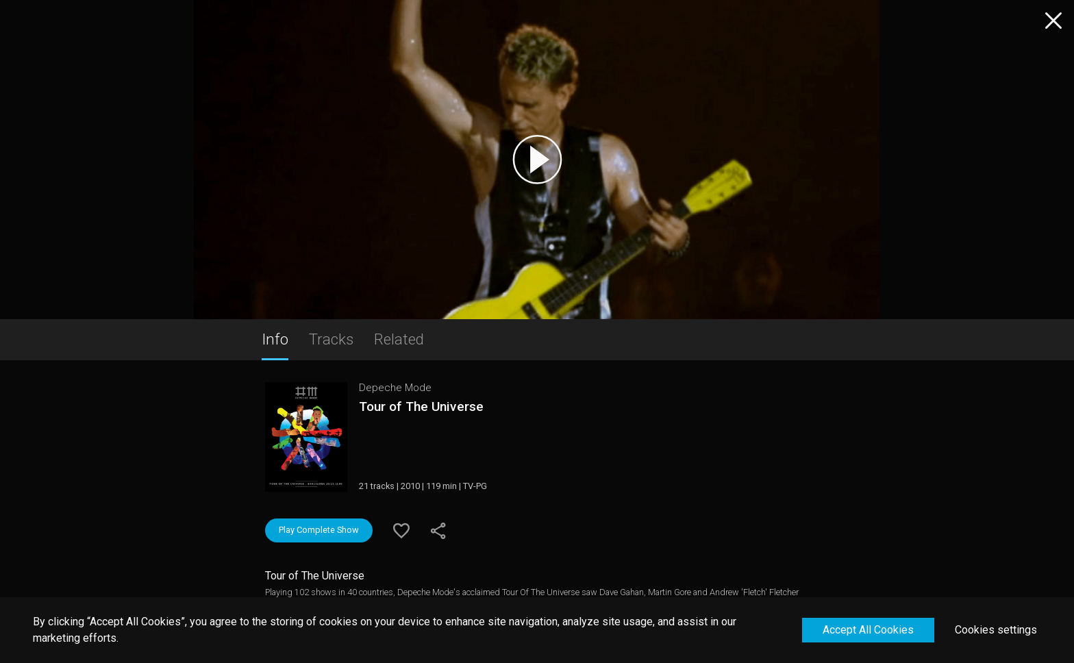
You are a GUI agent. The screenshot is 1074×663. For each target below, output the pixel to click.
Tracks (331, 339)
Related (399, 339)
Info (275, 339)
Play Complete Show (319, 530)
